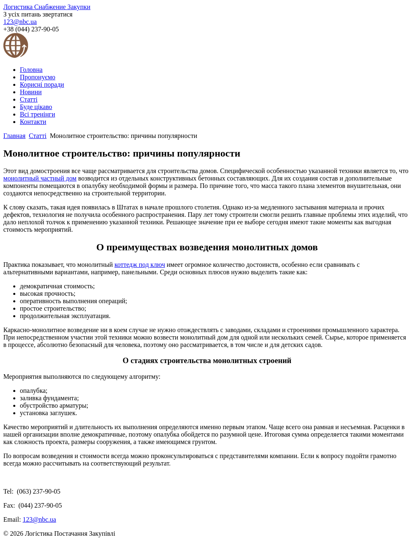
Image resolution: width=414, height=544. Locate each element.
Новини (31, 91)
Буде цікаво (36, 106)
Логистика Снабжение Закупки (47, 6)
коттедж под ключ (140, 264)
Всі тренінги (37, 114)
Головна (31, 69)
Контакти (33, 121)
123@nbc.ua (20, 21)
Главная (14, 135)
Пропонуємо (37, 77)
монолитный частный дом (40, 178)
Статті (29, 99)
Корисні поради (42, 84)
